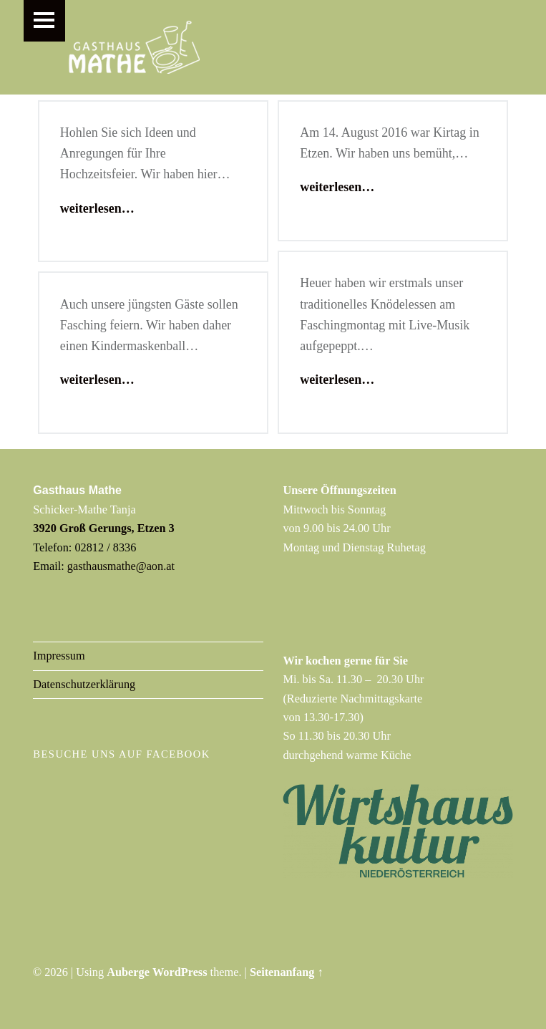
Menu (44, 21)
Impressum (58, 655)
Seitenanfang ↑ (286, 972)
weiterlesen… (97, 208)
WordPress (180, 972)
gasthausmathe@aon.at (121, 566)
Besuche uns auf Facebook (121, 754)
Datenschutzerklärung (84, 684)
